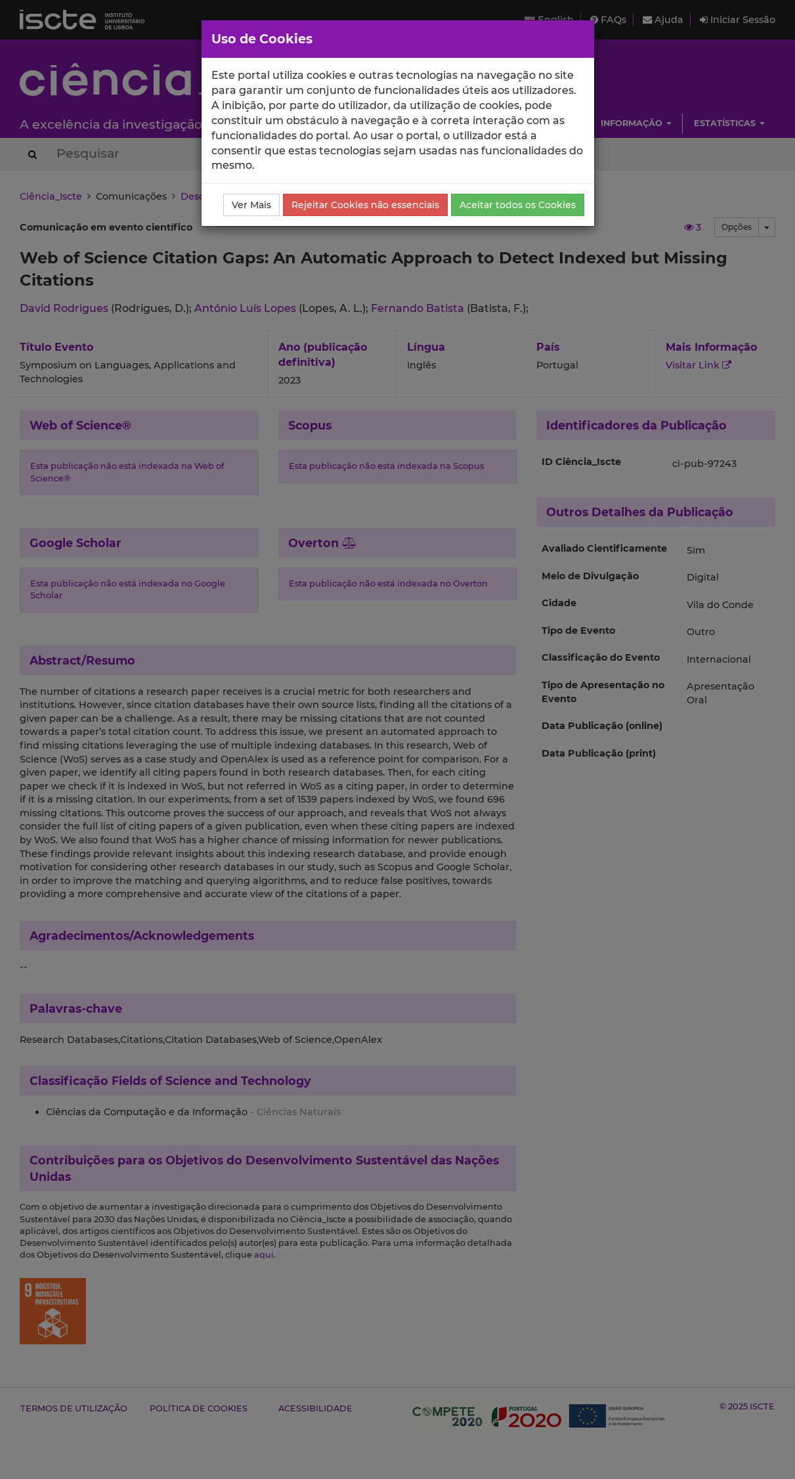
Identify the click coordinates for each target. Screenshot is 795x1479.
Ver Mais (251, 205)
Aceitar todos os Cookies (518, 205)
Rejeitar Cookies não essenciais (365, 205)
